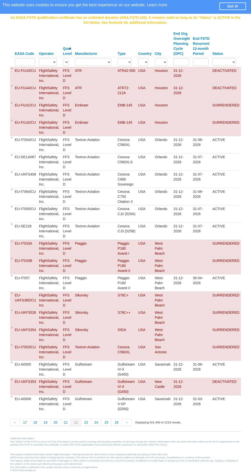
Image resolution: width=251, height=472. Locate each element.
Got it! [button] (232, 6)
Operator (46, 54)
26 (117, 422)
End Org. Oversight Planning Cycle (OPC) (182, 44)
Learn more (157, 5)
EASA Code (24, 54)
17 (25, 422)
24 (96, 422)
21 (66, 422)
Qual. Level (67, 51)
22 (76, 422)
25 (107, 422)
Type (122, 54)
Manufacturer (86, 54)
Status (217, 54)
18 (35, 422)
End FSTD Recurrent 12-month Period (201, 46)
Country (145, 54)
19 (45, 422)
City (158, 54)
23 (86, 422)
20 (56, 422)
